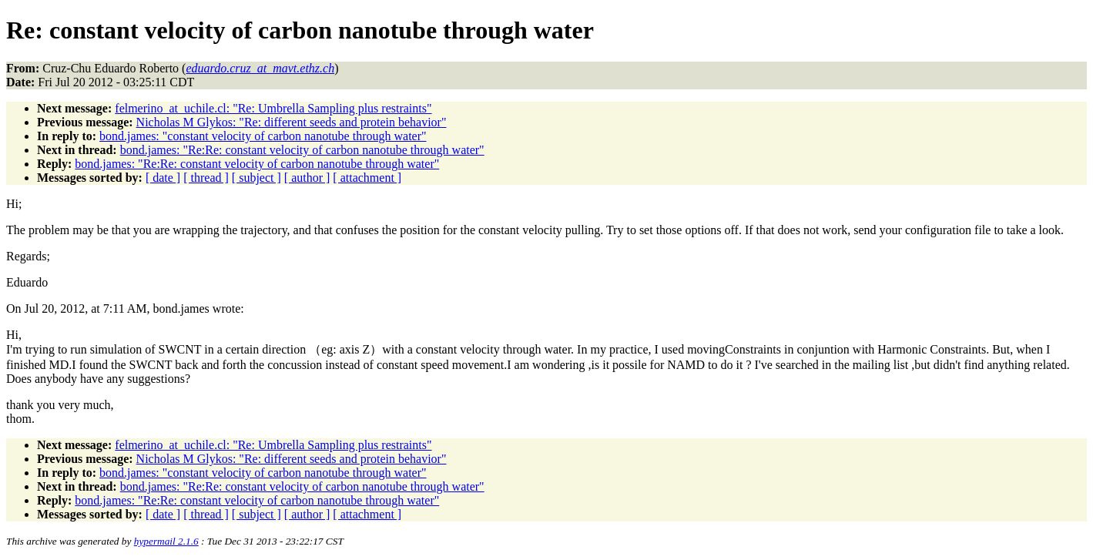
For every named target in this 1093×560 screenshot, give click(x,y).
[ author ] (307, 177)
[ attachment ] (367, 177)
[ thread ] (206, 177)
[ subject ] (256, 177)
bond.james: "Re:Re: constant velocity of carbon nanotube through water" (302, 149)
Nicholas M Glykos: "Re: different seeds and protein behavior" (291, 122)
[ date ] (163, 177)
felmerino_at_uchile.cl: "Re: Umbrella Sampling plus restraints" (273, 108)
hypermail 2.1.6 (166, 541)
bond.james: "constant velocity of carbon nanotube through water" (263, 136)
